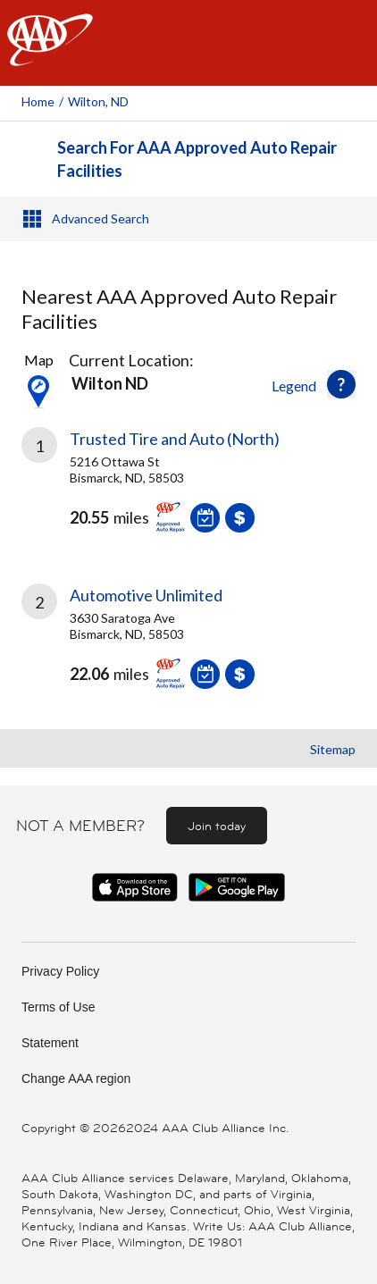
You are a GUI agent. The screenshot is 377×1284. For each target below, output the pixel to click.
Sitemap (333, 749)
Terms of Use (58, 1007)
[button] (341, 384)
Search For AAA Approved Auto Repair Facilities (197, 159)
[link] (188, 493)
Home (37, 101)
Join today (217, 826)
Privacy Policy (60, 971)
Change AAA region (75, 1078)
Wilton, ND (98, 101)
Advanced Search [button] (100, 218)
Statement (50, 1043)
